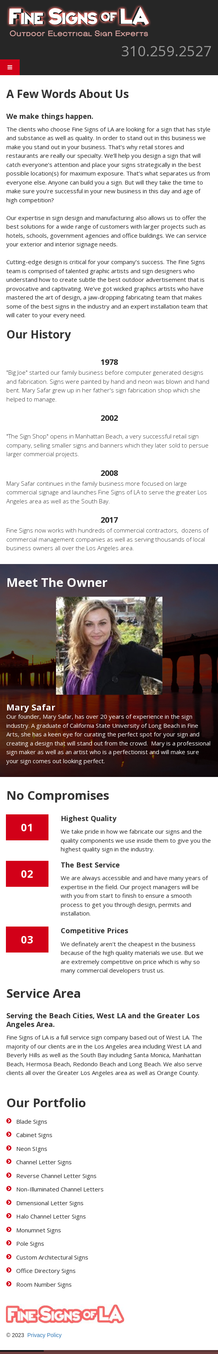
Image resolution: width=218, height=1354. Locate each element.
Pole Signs (30, 1243)
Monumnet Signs (38, 1230)
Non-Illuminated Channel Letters (60, 1189)
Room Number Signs (44, 1284)
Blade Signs (31, 1121)
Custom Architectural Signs (52, 1257)
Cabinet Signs (34, 1135)
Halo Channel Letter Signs (51, 1216)
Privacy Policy (44, 1335)
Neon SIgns (31, 1148)
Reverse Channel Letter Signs (56, 1176)
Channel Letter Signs (44, 1162)
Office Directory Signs (46, 1270)
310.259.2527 (166, 51)
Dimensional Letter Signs (50, 1203)
